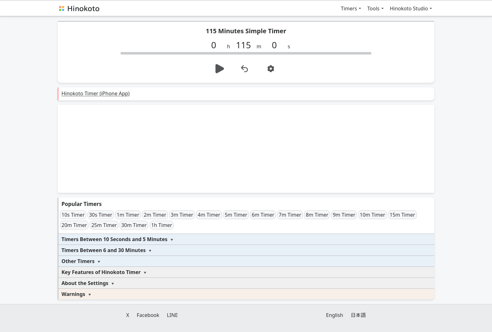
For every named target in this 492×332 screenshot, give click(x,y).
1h (161, 225)
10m (372, 214)
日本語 (358, 315)
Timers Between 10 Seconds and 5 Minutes (115, 239)
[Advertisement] (246, 149)
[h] (216, 45)
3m (182, 214)
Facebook (148, 315)
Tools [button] (373, 8)
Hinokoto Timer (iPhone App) (96, 93)
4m (209, 214)
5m (236, 214)
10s (73, 214)
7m (290, 214)
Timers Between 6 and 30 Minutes (104, 250)
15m (402, 214)
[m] (246, 45)
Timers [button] (349, 8)
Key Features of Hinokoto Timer (101, 272)
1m (128, 214)
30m (134, 225)
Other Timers (78, 261)
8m (317, 214)
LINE (172, 315)
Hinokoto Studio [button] (409, 8)
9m (344, 214)
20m (74, 225)
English (334, 315)
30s (100, 214)
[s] (277, 45)
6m (263, 214)
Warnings (73, 294)
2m (155, 214)
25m (104, 225)
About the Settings (85, 283)
